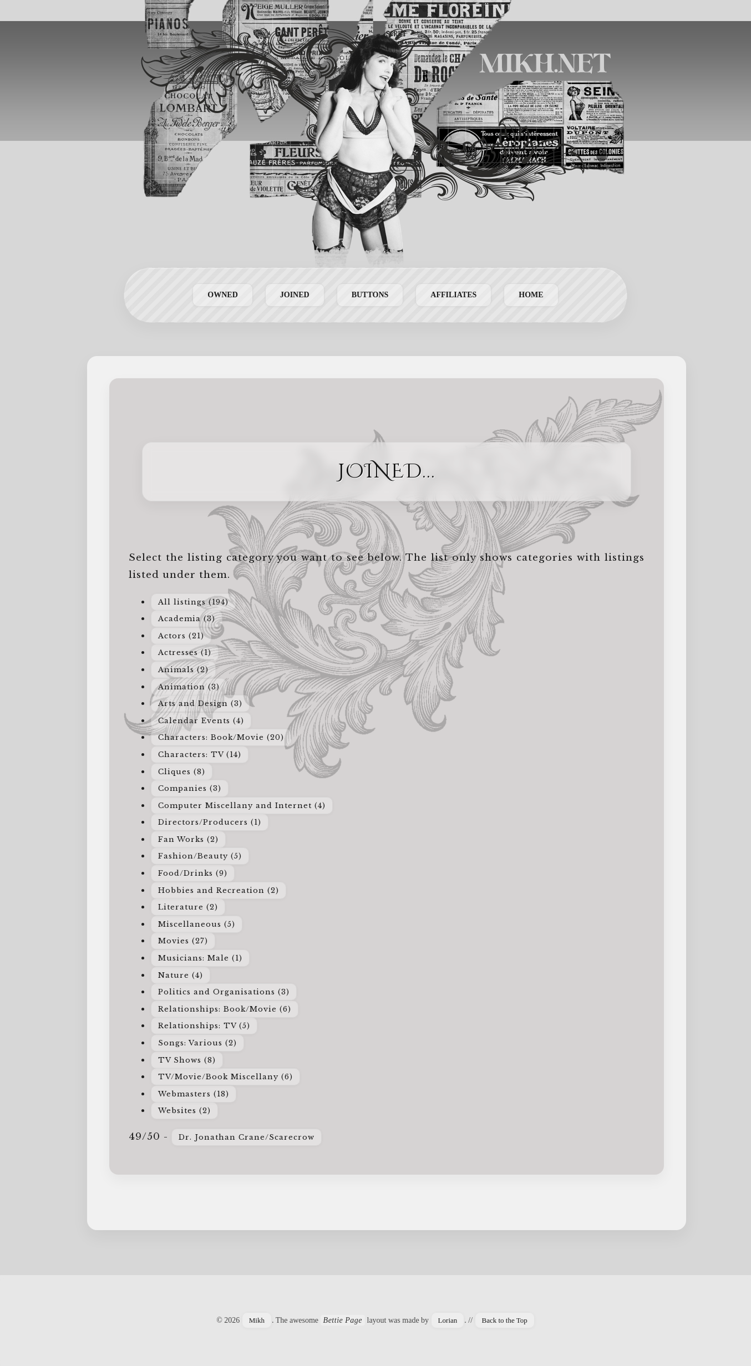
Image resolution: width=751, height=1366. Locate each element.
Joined (294, 295)
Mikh (257, 1320)
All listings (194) (193, 602)
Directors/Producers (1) (209, 822)
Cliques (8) (181, 771)
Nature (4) (180, 975)
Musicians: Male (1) (200, 958)
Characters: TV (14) (199, 754)
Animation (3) (189, 687)
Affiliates (453, 295)
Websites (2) (184, 1110)
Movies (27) (183, 941)
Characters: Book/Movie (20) (221, 737)
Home (531, 295)
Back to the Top (504, 1320)
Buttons (370, 295)
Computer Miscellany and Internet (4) (242, 805)
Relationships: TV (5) (204, 1025)
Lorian (448, 1320)
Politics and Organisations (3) (224, 992)
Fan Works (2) (188, 839)
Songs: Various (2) (197, 1043)
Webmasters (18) (193, 1094)
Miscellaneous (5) (196, 924)
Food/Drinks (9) (192, 873)
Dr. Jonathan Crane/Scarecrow (246, 1137)
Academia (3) (186, 618)
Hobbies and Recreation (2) (218, 890)
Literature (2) (188, 907)
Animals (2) (183, 669)
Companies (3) (189, 788)
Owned (222, 295)
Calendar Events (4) (201, 720)
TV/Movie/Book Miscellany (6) (225, 1076)
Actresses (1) (184, 652)
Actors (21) (181, 636)
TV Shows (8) (187, 1060)
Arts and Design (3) (200, 703)
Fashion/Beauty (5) (200, 856)
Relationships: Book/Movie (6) (224, 1009)
